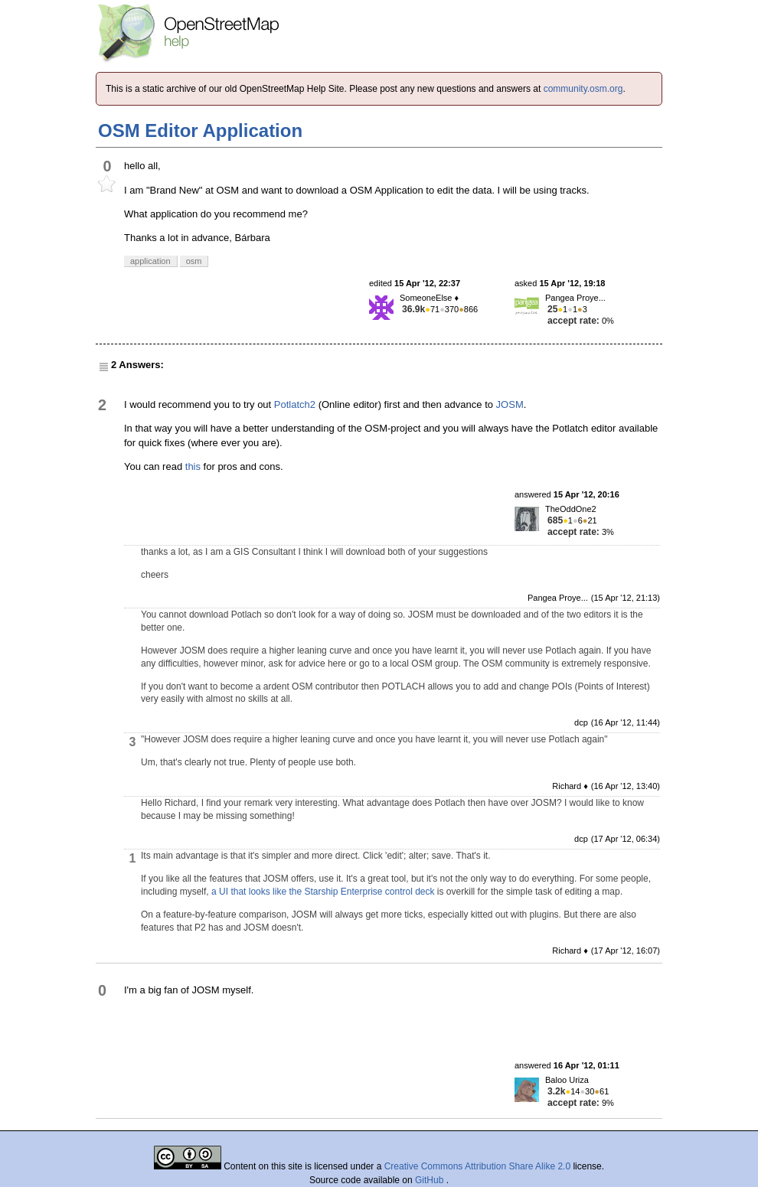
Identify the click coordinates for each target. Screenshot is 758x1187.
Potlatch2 (294, 404)
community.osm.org (583, 88)
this (193, 466)
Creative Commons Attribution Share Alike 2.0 (477, 1166)
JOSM (510, 404)
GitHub (430, 1180)
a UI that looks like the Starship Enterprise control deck (322, 891)
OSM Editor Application (200, 130)
